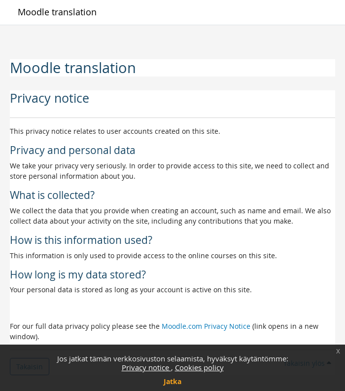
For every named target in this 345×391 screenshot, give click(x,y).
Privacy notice (146, 367)
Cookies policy (199, 367)
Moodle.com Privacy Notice (206, 326)
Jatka (172, 381)
